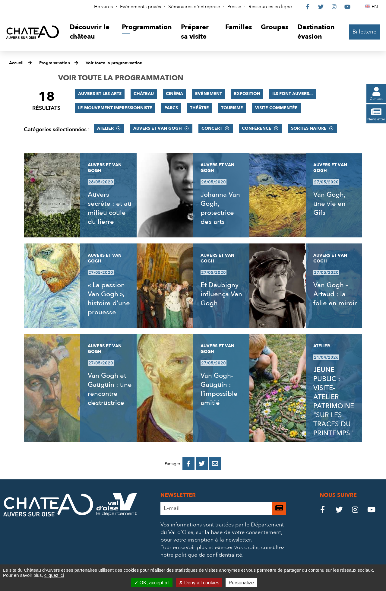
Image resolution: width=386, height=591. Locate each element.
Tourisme (232, 108)
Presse (234, 6)
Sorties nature (309, 128)
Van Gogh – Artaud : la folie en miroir (335, 294)
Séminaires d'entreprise (194, 6)
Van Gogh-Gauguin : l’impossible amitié (219, 389)
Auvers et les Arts (100, 94)
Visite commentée (276, 108)
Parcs (171, 108)
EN (375, 6)
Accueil (16, 63)
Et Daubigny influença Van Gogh (221, 294)
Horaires (103, 6)
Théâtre (199, 108)
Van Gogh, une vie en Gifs (329, 203)
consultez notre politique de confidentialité (222, 551)
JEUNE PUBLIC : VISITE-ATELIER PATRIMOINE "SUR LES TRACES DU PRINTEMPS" (333, 401)
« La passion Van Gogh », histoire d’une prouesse (109, 299)
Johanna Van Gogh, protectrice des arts (220, 208)
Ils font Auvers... (292, 94)
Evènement (208, 94)
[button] (91, 32)
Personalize (241, 582)
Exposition (247, 94)
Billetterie (364, 32)
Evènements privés (140, 6)
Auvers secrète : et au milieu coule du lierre (109, 208)
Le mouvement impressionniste (115, 108)
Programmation (54, 63)
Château (144, 94)
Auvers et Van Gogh (157, 128)
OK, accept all (151, 582)
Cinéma (174, 94)
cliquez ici (54, 575)
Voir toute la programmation (114, 63)
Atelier (105, 128)
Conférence (256, 128)
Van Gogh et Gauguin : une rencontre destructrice (110, 389)
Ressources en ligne (270, 6)
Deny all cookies (199, 582)
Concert (211, 128)
